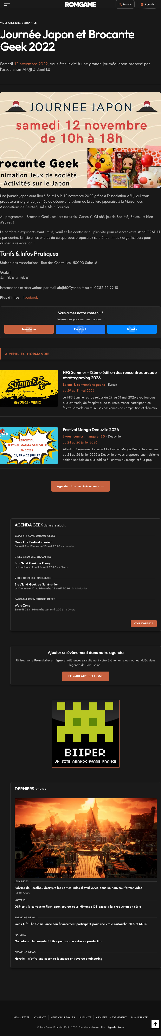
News (121, 1027)
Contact (40, 1017)
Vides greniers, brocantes (18, 23)
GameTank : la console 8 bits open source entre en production (58, 941)
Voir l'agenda (143, 623)
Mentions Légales (63, 1017)
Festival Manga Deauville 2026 (91, 429)
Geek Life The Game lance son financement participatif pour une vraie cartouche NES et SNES (81, 924)
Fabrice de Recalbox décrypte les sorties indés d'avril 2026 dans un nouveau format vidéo (78, 888)
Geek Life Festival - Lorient (33, 542)
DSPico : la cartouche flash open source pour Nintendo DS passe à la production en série (78, 906)
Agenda (112, 1027)
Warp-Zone (22, 605)
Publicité (85, 1017)
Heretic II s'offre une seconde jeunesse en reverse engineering (58, 958)
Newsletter (21, 1017)
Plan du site (139, 1017)
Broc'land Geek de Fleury (33, 563)
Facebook (30, 297)
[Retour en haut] (155, 1024)
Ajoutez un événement (111, 1017)
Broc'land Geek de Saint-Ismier (36, 584)
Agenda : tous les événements (80, 486)
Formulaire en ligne (85, 676)
